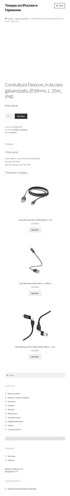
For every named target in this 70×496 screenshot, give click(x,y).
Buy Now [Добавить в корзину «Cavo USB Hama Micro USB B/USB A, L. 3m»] (35, 230)
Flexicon (13, 132)
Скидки (10, 425)
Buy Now (21, 116)
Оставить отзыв (14, 417)
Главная (10, 18)
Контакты (11, 401)
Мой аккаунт (12, 413)
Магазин (11, 409)
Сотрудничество (14, 429)
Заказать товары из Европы (18, 397)
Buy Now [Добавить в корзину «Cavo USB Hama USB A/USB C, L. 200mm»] (35, 293)
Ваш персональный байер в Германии (22, 489)
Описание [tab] (9, 144)
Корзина (11, 405)
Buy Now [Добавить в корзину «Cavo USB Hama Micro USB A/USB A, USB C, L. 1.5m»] (35, 356)
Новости (11, 460)
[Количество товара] (9, 116)
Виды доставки (14, 393)
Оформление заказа (15, 421)
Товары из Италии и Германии (21, 7)
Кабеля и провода (22, 18)
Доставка (11, 456)
